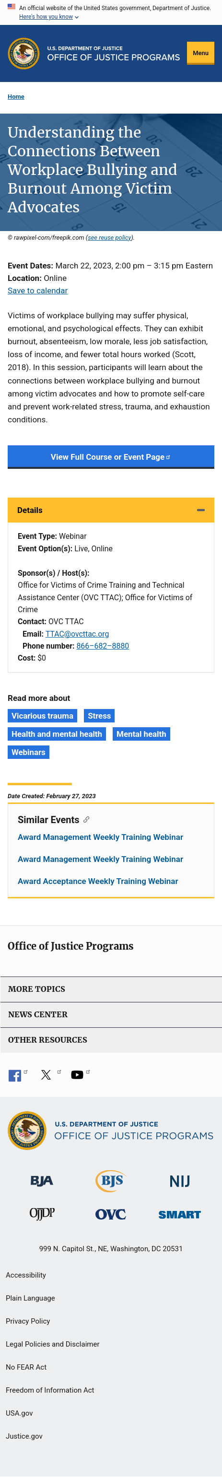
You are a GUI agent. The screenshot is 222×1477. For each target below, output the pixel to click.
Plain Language (30, 1298)
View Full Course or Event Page (111, 457)
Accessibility (26, 1275)
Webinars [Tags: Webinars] (29, 752)
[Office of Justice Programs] (24, 53)
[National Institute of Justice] (179, 1177)
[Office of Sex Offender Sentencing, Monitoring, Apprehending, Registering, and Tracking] (180, 1211)
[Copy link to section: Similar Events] (85, 819)
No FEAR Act (26, 1367)
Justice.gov (24, 1436)
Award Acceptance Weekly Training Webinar (98, 881)
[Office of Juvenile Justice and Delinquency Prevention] (42, 1216)
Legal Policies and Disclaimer (52, 1344)
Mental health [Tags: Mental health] (141, 734)
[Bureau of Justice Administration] (42, 1176)
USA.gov (19, 1413)
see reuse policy (109, 237)
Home (16, 96)
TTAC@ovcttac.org (77, 634)
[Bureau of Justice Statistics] (111, 1188)
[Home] (113, 53)
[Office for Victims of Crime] (110, 1213)
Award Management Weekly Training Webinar (100, 837)
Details (30, 510)
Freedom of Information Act (50, 1390)
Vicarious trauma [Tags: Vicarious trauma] (42, 716)
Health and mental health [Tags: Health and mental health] (57, 734)
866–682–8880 (102, 646)
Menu (201, 53)
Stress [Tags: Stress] (99, 716)
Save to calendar (38, 290)
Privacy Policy (28, 1321)
